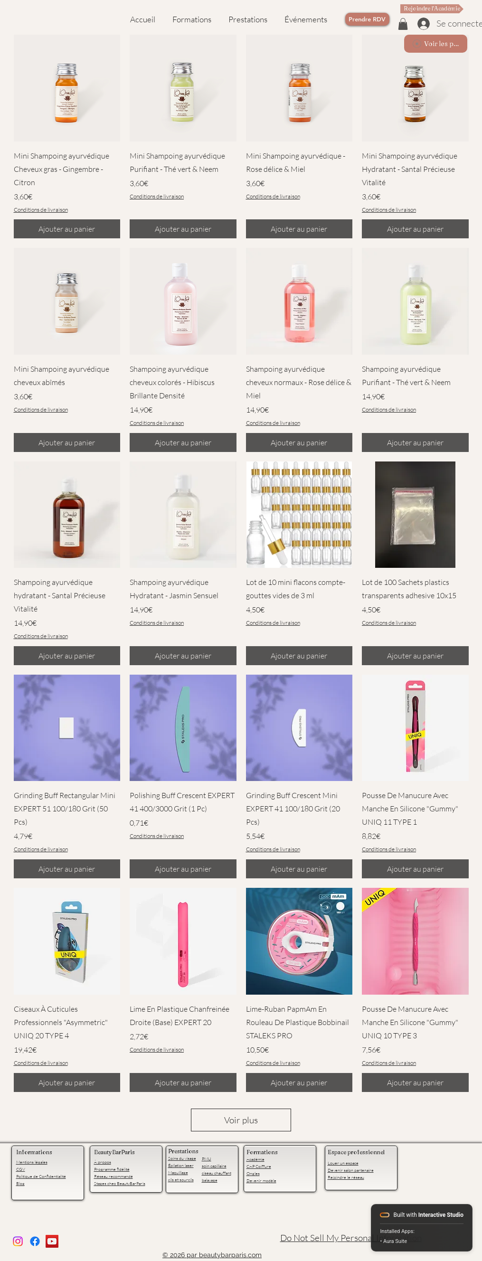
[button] (403, 24)
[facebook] (34, 1241)
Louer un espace (343, 1163)
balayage (209, 1180)
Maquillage (178, 1172)
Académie (255, 1159)
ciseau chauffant (216, 1173)
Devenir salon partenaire (351, 1170)
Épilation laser (181, 1165)
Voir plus (241, 1120)
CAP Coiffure (258, 1166)
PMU (206, 1158)
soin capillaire (214, 1165)
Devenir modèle (261, 1180)
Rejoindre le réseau (346, 1177)
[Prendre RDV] (367, 19)
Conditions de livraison (41, 209)
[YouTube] (52, 1241)
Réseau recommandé (113, 1176)
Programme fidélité (112, 1169)
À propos (102, 1162)
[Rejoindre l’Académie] (431, 8)
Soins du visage (182, 1158)
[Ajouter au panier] (67, 228)
